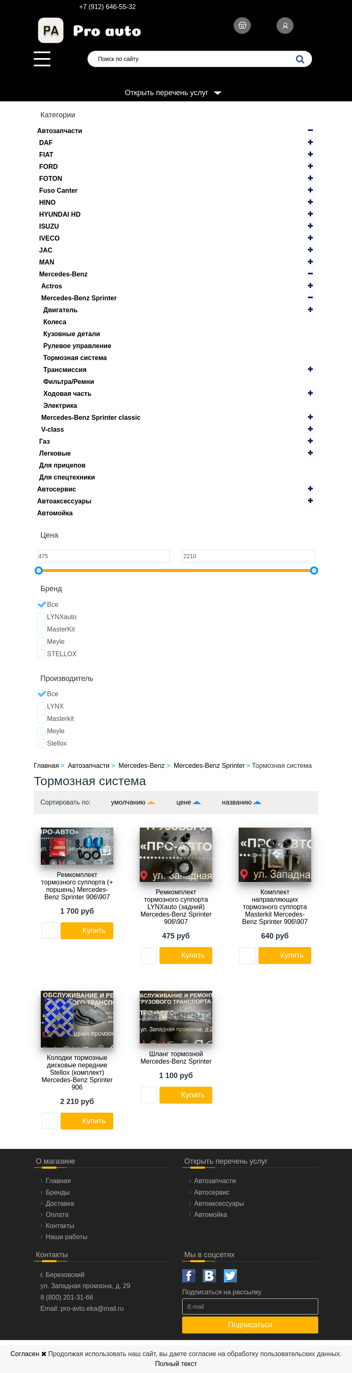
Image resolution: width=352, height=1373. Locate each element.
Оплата (57, 1214)
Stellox (52, 743)
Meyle (51, 642)
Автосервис (56, 489)
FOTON (50, 178)
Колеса (54, 321)
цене (183, 802)
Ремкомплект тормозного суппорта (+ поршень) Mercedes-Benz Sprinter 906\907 (77, 886)
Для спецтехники (67, 477)
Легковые (55, 453)
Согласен (28, 1353)
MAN (46, 262)
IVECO (49, 238)
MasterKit (56, 629)
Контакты (60, 1225)
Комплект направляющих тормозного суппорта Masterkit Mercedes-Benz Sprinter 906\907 (274, 907)
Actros (51, 286)
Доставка (60, 1203)
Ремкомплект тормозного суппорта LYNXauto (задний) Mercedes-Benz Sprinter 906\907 (176, 907)
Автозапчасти (59, 130)
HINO (47, 202)
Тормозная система (75, 357)
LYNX (50, 706)
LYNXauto (57, 617)
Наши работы (66, 1236)
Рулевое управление (77, 345)
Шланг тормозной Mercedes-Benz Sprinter (176, 1057)
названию (237, 802)
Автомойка (55, 513)
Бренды (58, 1192)
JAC (45, 250)
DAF (46, 142)
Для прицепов (62, 465)
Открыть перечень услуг (166, 93)
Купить (94, 930)
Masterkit (55, 719)
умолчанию (128, 802)
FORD (48, 166)
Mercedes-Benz (63, 274)
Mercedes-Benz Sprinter (79, 298)
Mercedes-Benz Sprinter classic (91, 417)
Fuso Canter (58, 190)
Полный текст (176, 1363)
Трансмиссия (65, 369)
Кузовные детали (71, 333)
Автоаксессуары (64, 501)
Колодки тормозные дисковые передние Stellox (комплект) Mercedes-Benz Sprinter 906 (77, 1072)
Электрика (60, 405)
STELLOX (57, 654)
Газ (44, 441)
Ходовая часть (67, 393)
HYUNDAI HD (59, 214)
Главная (58, 1180)
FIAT (46, 154)
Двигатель (60, 309)
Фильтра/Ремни (68, 381)
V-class (52, 429)
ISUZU (49, 226)
